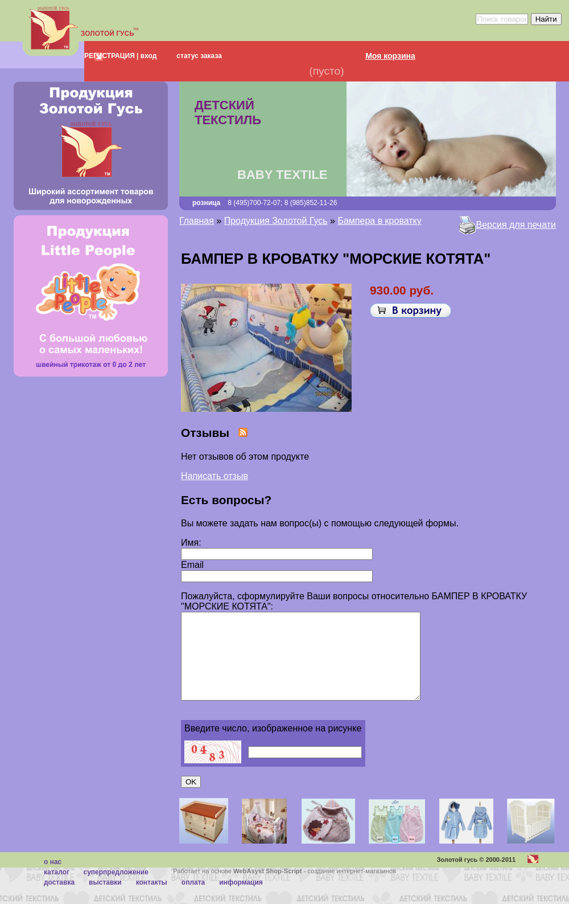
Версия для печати (516, 225)
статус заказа (199, 56)
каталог (56, 889)
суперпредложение (115, 889)
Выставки (105, 899)
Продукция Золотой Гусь (276, 221)
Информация (241, 899)
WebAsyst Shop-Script (267, 888)
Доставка (59, 899)
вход (147, 56)
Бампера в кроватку (379, 221)
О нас (52, 879)
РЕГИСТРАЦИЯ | (111, 56)
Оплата (193, 899)
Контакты (151, 899)
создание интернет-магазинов (351, 888)
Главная (196, 221)
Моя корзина (390, 55)
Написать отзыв (214, 476)
